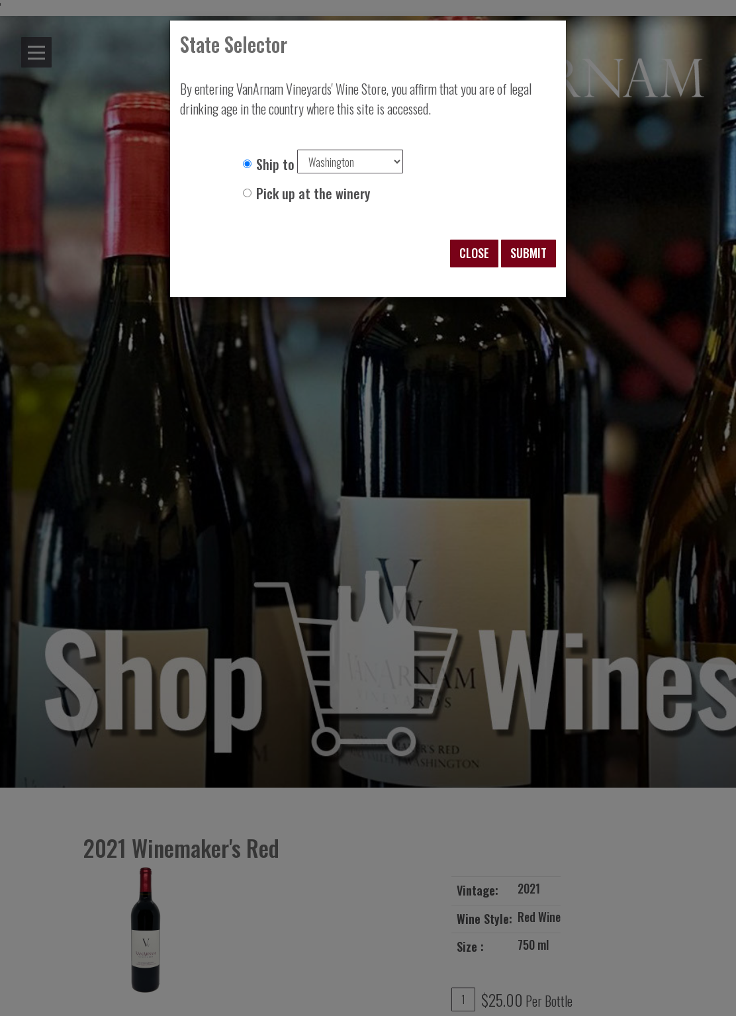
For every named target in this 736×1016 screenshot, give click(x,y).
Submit (528, 252)
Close (474, 252)
